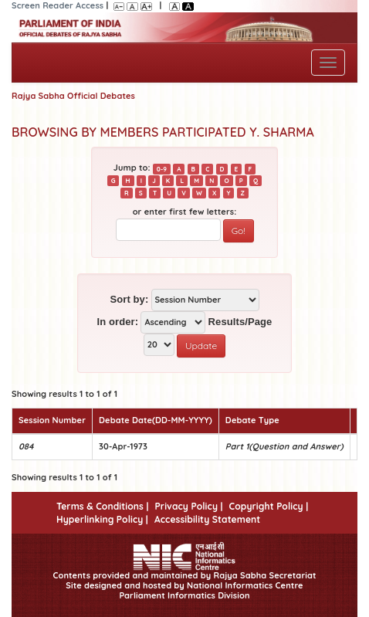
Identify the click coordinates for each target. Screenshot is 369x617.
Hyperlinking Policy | (102, 519)
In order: (118, 321)
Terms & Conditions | (102, 506)
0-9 (162, 168)
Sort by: (129, 299)
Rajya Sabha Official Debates (73, 95)
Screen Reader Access (57, 5)
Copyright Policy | (269, 506)
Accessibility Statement (207, 519)
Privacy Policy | (188, 506)
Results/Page (240, 321)
